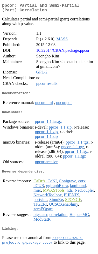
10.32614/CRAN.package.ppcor (62, 52)
